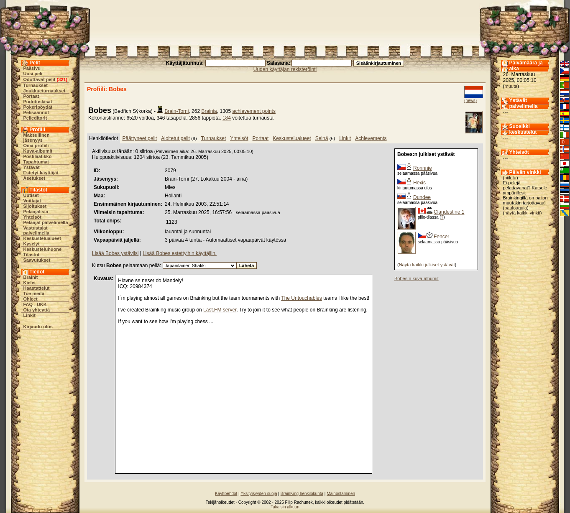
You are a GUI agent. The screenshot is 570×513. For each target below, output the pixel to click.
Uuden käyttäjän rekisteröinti (285, 69)
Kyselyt (31, 243)
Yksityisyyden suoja (258, 493)
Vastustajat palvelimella (36, 230)
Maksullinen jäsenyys (36, 138)
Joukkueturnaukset (44, 90)
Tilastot (31, 254)
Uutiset (31, 195)
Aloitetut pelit (175, 138)
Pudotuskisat (37, 101)
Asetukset (34, 178)
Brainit (30, 277)
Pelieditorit (35, 117)
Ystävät (31, 167)
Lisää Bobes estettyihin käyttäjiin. (180, 253)
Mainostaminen (341, 493)
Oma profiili (36, 145)
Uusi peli (33, 73)
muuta (511, 86)
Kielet (29, 282)
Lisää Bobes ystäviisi (115, 253)
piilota (510, 177)
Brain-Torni (176, 111)
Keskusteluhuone (42, 249)
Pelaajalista (36, 211)
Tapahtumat (36, 161)
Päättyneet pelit (139, 138)
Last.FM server (219, 310)
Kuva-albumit (38, 150)
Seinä (321, 138)
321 (62, 79)
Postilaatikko (37, 156)
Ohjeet (30, 298)
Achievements (370, 138)
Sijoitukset (35, 206)
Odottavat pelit (39, 79)
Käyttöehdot (226, 493)
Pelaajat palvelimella (45, 222)
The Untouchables (301, 298)
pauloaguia (515, 207)
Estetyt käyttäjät (41, 172)
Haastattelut (36, 288)
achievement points (254, 111)
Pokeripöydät (38, 107)
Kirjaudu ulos (38, 326)
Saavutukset (37, 260)
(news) (470, 100)
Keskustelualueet (42, 238)
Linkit (29, 315)
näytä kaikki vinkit (522, 212)
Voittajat (32, 200)
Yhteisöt (32, 216)
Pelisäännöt (36, 112)
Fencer (441, 237)
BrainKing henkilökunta (302, 493)
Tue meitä (34, 293)
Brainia (209, 111)
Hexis (419, 183)
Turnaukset (35, 85)
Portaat (31, 96)
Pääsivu (32, 68)
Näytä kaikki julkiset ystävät (427, 264)
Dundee (422, 197)
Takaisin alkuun (285, 507)
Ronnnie (422, 168)
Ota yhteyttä (36, 309)
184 (226, 118)
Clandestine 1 (449, 212)
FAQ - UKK (35, 304)
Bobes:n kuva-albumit (416, 278)
